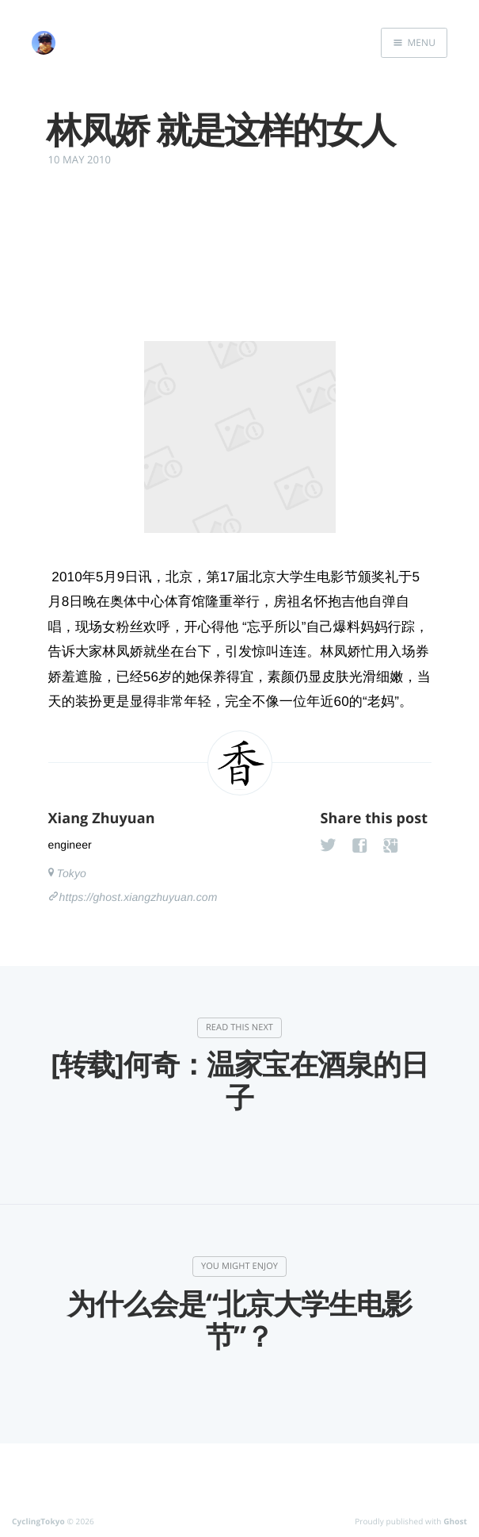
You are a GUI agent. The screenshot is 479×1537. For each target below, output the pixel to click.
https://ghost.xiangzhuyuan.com (138, 897)
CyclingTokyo (38, 1521)
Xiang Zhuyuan (101, 818)
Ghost (455, 1521)
